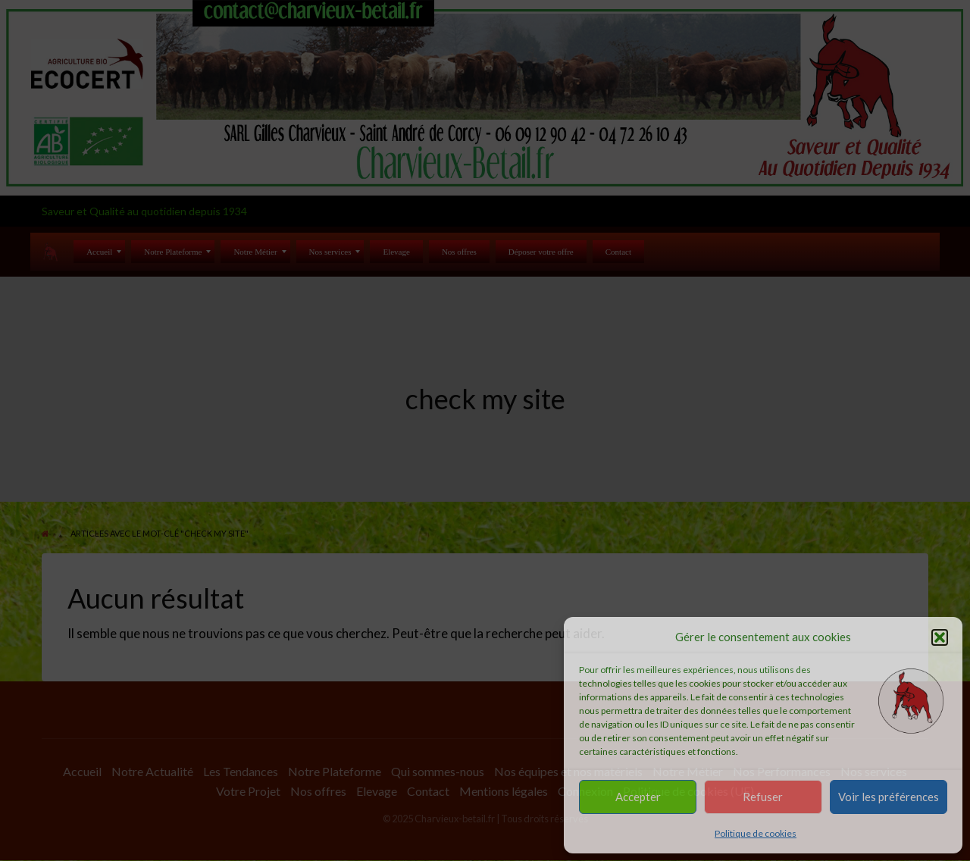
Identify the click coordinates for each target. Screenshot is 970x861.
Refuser (763, 796)
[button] (939, 637)
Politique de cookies (755, 833)
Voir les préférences (888, 796)
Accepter (638, 796)
